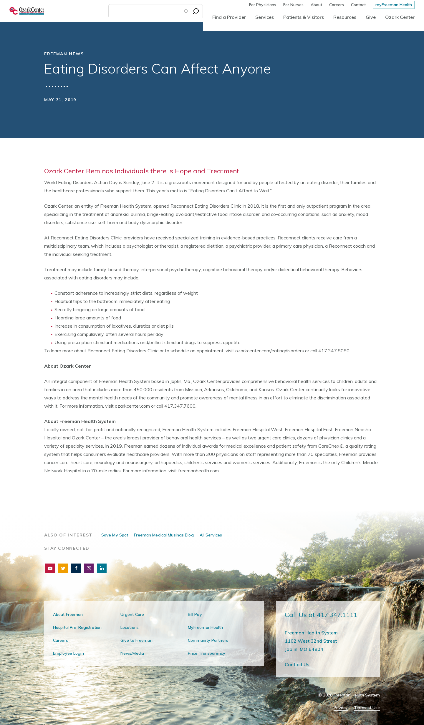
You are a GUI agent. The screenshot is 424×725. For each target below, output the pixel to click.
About (316, 4)
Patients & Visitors (303, 17)
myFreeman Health (393, 4)
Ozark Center (400, 17)
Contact (358, 4)
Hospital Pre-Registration (77, 627)
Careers (336, 4)
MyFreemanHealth (205, 627)
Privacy (341, 707)
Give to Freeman (136, 640)
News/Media (132, 653)
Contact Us (297, 664)
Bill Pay (195, 614)
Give (371, 17)
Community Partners (208, 640)
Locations (129, 627)
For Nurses (293, 4)
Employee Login (68, 653)
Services (264, 17)
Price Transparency (206, 653)
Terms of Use (367, 707)
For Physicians (262, 4)
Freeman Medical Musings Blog (163, 535)
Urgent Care (132, 614)
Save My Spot (114, 535)
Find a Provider (229, 17)
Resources (344, 17)
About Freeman (68, 614)
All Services (211, 535)
